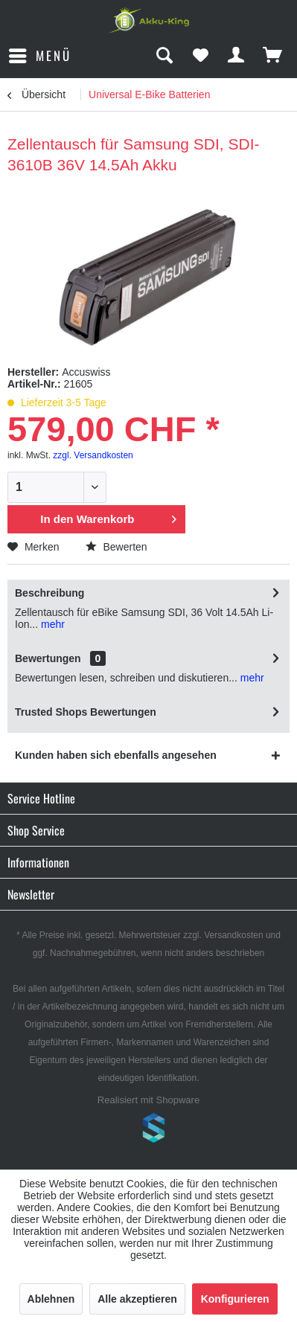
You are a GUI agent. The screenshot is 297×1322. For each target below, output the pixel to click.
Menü (40, 54)
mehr (51, 624)
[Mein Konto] (237, 56)
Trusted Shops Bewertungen (85, 712)
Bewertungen (48, 658)
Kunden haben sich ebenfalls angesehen (116, 755)
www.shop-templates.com (149, 1130)
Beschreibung (49, 593)
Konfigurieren (235, 1299)
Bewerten (116, 547)
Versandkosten (233, 935)
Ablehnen (51, 1299)
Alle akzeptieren (137, 1299)
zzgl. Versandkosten (92, 455)
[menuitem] (39, 56)
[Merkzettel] (200, 56)
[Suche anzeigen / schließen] (164, 56)
